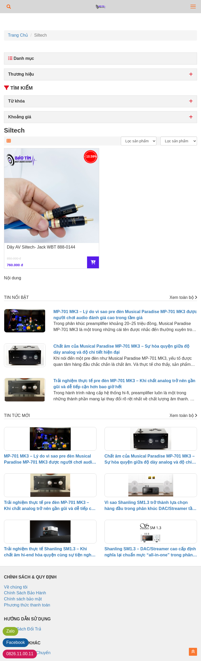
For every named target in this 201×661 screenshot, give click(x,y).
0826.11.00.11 (19, 654)
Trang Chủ (18, 35)
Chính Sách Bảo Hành (25, 593)
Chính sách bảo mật (23, 599)
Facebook (15, 642)
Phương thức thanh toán (27, 605)
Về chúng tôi (15, 587)
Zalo (10, 631)
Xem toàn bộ (183, 297)
